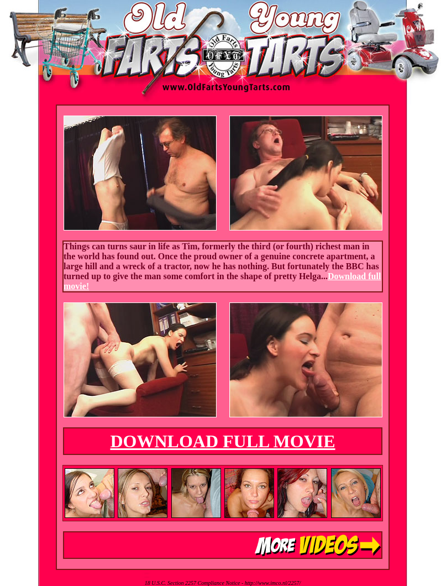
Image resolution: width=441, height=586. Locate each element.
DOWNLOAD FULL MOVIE (222, 441)
